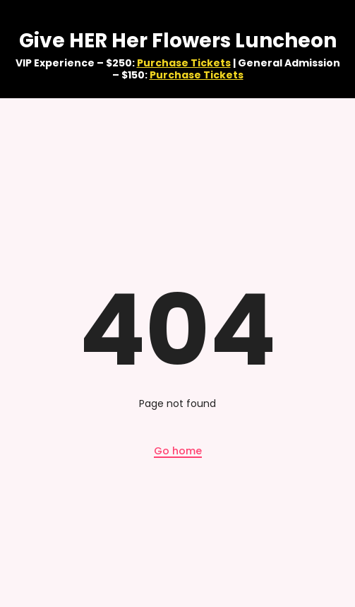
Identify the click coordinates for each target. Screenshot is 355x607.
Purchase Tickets (184, 63)
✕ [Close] (343, 49)
